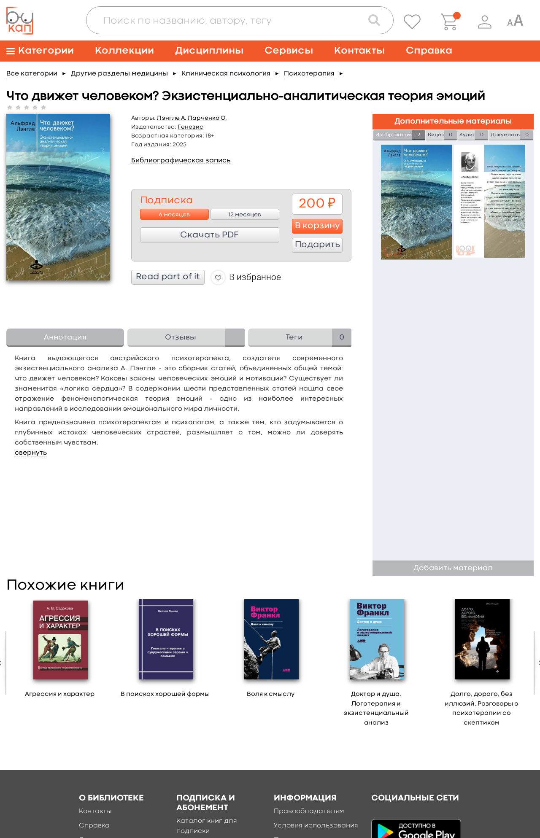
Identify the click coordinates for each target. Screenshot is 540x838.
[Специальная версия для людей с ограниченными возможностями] (515, 22)
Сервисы (289, 50)
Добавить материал (453, 568)
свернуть (31, 453)
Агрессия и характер (59, 694)
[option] (59, 651)
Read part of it (168, 277)
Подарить (317, 245)
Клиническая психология (225, 74)
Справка (429, 50)
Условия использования (316, 826)
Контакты (359, 50)
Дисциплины (209, 50)
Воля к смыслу (270, 694)
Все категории (31, 74)
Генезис (190, 126)
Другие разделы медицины (119, 74)
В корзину (317, 226)
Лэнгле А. (171, 118)
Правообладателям (309, 811)
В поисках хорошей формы (165, 694)
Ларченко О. (207, 118)
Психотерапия (309, 74)
